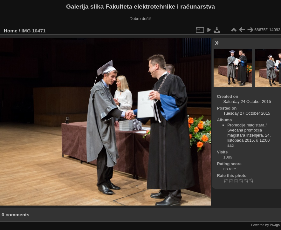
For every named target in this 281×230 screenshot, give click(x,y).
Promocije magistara (245, 125)
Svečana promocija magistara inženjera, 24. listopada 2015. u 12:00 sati (249, 138)
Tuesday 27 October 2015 (246, 113)
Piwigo (275, 225)
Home (10, 30)
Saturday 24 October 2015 (247, 101)
